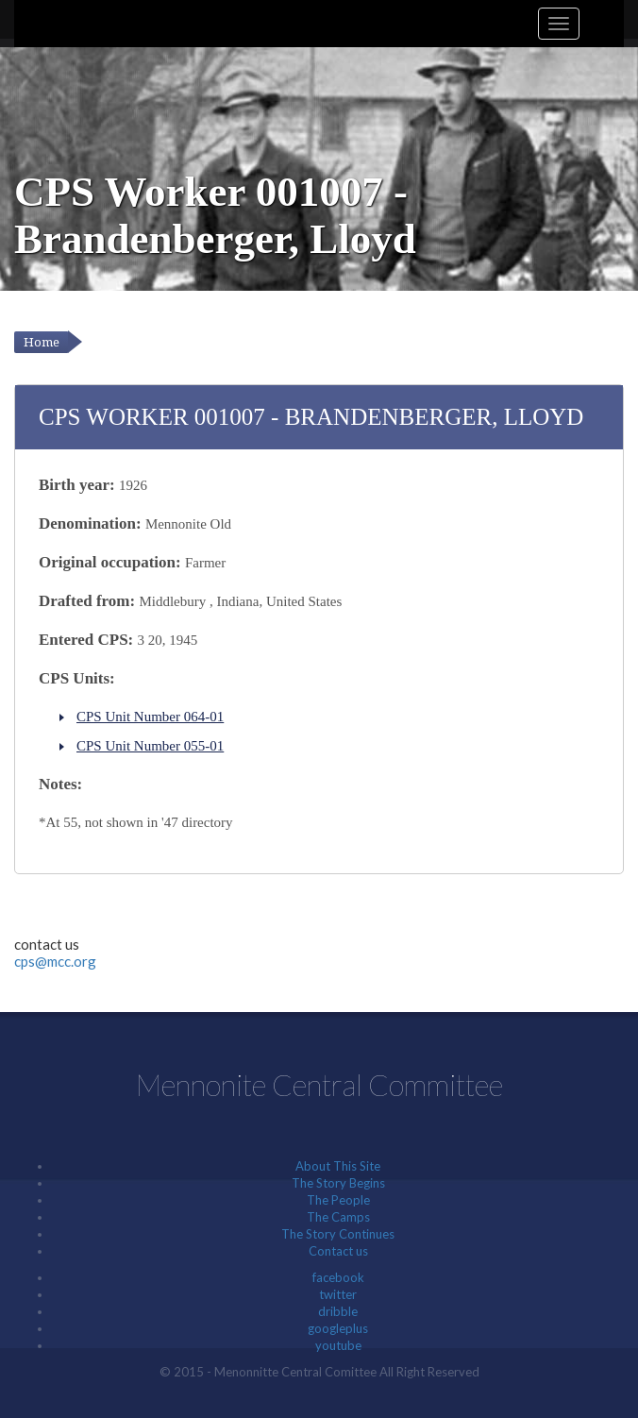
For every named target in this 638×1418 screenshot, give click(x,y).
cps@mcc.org (55, 961)
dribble (338, 1311)
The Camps (338, 1216)
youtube (338, 1345)
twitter (338, 1294)
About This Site (337, 1165)
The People (338, 1199)
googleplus (338, 1328)
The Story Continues (338, 1233)
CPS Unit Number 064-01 (150, 716)
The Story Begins (338, 1182)
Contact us (338, 1250)
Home (41, 342)
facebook (338, 1277)
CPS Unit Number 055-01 (150, 745)
